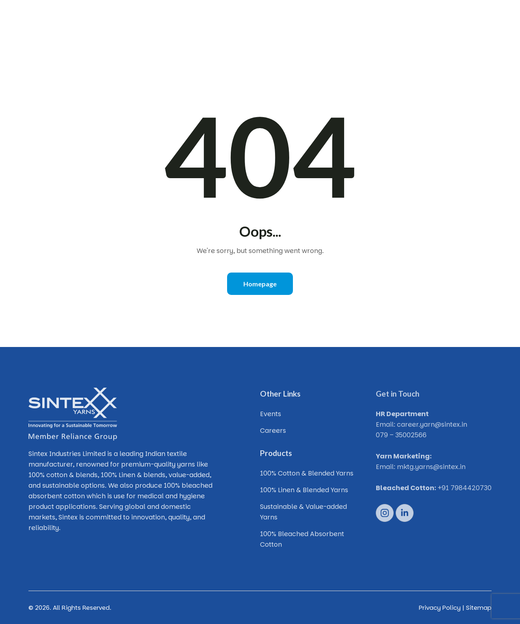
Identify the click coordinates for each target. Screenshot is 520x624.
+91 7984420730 (465, 488)
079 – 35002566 (401, 435)
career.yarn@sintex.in (432, 424)
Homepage (260, 284)
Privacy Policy (440, 607)
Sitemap (479, 607)
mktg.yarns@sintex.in (431, 466)
